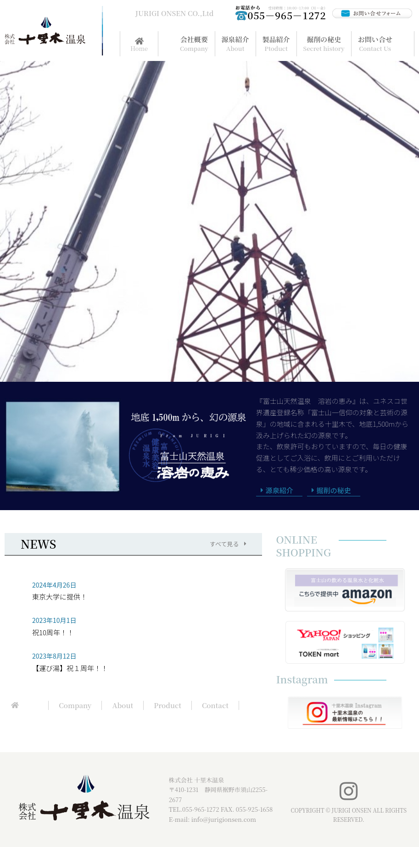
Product (167, 705)
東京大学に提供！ (59, 596)
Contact (215, 705)
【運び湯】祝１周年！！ (70, 668)
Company (75, 705)
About (122, 705)
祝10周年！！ (53, 632)
